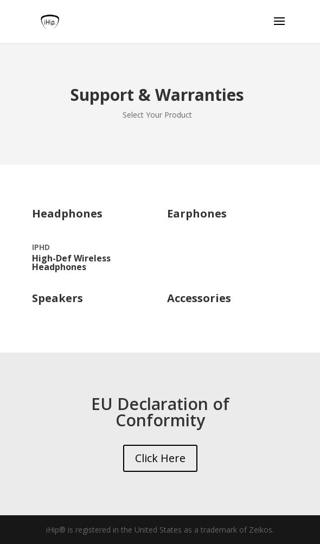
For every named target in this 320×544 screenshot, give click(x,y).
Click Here (160, 458)
